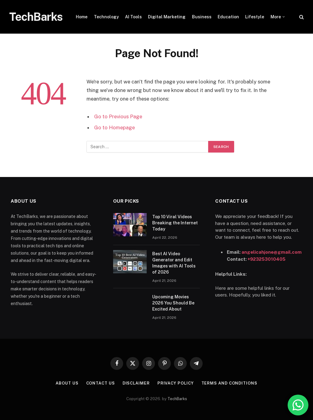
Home (81, 16)
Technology (106, 16)
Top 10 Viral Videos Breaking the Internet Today (175, 222)
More (276, 16)
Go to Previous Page (118, 116)
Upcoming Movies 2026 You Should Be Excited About (173, 302)
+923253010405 (266, 259)
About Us (67, 383)
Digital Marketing (167, 16)
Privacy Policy (175, 383)
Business (202, 16)
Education (228, 16)
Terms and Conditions (229, 383)
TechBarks (177, 398)
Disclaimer (136, 383)
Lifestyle (254, 16)
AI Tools (133, 16)
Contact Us (100, 383)
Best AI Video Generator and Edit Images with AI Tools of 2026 (174, 262)
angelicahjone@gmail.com (271, 252)
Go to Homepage (114, 127)
